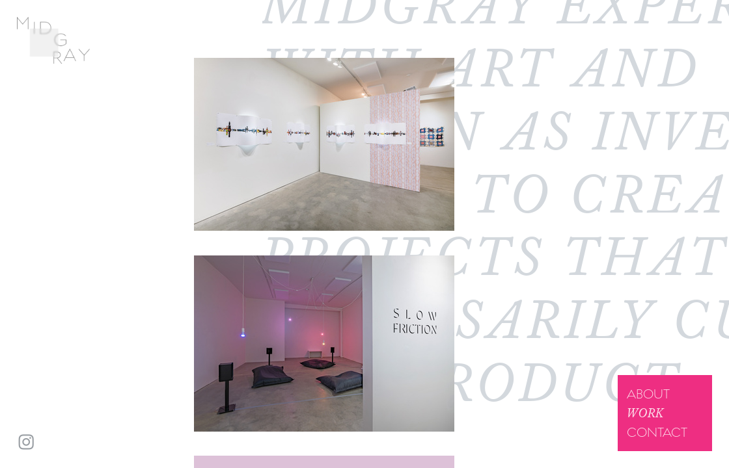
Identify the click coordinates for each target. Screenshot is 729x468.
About (648, 394)
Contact (657, 432)
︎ (26, 442)
